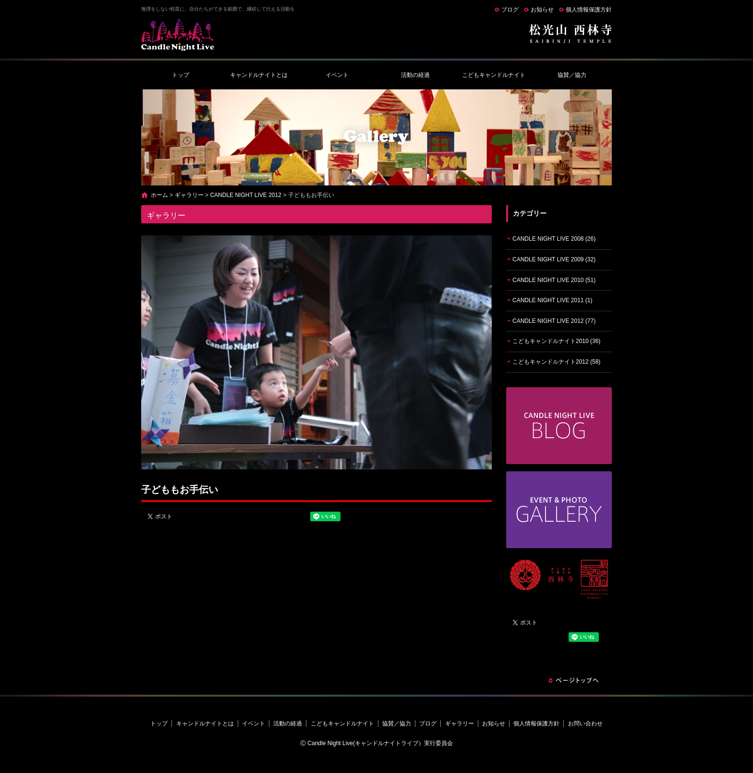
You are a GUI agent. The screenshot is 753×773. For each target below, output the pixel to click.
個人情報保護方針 (589, 9)
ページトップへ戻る (573, 680)
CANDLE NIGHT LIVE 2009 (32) (553, 259)
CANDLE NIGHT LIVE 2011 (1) (552, 300)
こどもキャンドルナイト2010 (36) (556, 341)
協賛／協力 (572, 75)
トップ (180, 75)
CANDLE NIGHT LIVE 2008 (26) (553, 238)
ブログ (510, 9)
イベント (337, 75)
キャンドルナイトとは (259, 75)
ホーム (159, 195)
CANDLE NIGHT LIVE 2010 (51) (553, 280)
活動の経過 (415, 75)
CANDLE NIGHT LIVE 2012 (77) (553, 321)
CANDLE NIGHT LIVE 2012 (245, 195)
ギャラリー (189, 195)
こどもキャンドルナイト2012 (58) (556, 361)
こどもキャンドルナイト (493, 75)
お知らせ (542, 9)
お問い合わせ (585, 723)
